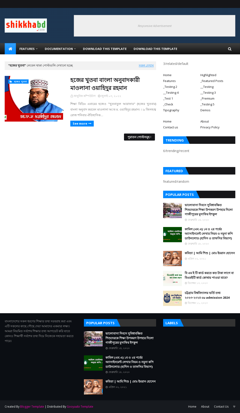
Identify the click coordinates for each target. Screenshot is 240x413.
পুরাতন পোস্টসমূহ (139, 137)
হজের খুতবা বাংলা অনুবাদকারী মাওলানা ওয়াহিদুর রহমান (105, 84)
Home (167, 75)
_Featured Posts (211, 81)
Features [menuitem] (27, 49)
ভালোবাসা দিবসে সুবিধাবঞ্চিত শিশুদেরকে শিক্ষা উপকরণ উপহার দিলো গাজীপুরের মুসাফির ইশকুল (209, 209)
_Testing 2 (170, 87)
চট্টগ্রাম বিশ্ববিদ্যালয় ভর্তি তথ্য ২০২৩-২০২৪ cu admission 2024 (207, 295)
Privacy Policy (210, 127)
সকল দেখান (146, 65)
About (204, 121)
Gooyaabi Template (80, 407)
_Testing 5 (207, 104)
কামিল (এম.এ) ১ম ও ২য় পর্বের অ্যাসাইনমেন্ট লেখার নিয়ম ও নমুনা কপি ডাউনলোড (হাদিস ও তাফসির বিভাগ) (209, 233)
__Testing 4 (171, 92)
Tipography (171, 110)
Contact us (170, 127)
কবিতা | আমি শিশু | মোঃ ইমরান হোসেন (210, 253)
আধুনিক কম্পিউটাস (85, 96)
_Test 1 (168, 98)
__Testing (207, 87)
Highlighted (208, 75)
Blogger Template (32, 407)
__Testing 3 (208, 92)
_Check (168, 104)
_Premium (207, 98)
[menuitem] (10, 48)
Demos (205, 110)
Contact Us (221, 407)
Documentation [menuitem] (59, 49)
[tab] (180, 75)
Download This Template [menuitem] (105, 49)
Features (169, 81)
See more (80, 123)
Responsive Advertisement (155, 26)
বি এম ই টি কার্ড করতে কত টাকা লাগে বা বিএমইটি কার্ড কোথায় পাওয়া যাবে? (209, 275)
